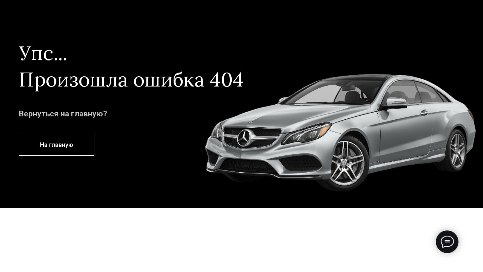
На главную (56, 144)
